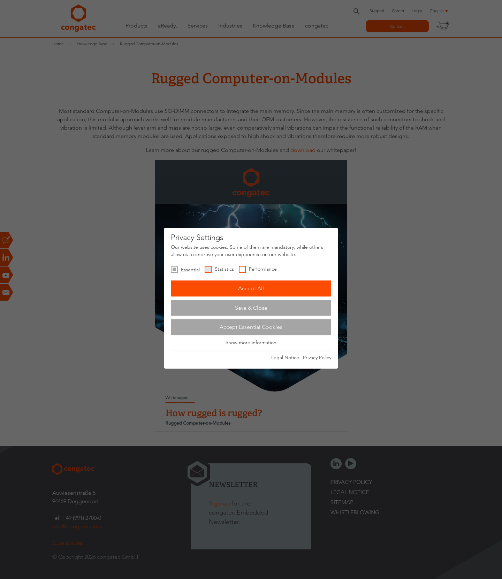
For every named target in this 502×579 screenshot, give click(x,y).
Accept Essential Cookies (251, 327)
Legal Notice (285, 357)
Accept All (251, 288)
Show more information (251, 342)
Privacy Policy (317, 357)
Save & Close (251, 307)
